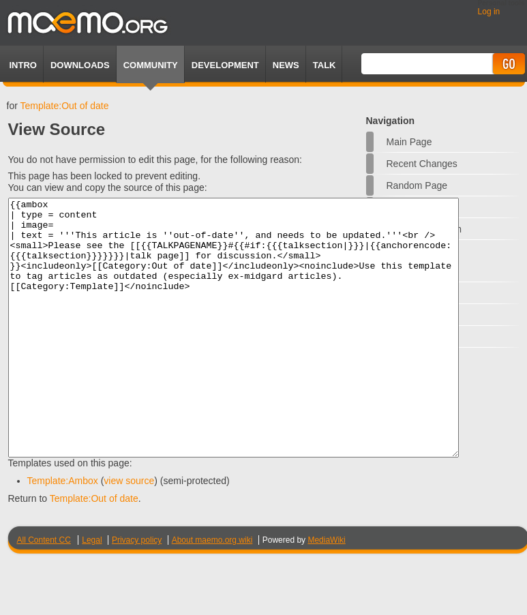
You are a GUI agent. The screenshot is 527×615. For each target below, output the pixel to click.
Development (225, 65)
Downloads (80, 65)
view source (129, 531)
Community (150, 65)
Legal (92, 591)
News (286, 65)
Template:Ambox (62, 531)
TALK (324, 65)
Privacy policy (137, 591)
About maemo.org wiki (212, 591)
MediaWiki (326, 591)
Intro (23, 65)
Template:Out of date (64, 105)
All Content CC (44, 591)
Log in (489, 11)
